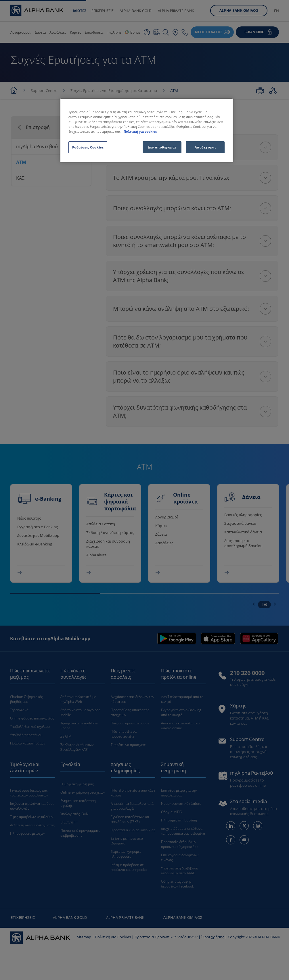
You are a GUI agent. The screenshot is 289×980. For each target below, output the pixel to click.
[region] (146, 130)
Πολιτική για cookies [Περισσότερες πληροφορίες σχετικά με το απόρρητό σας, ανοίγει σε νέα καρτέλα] (140, 131)
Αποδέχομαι (205, 147)
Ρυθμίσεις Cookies (88, 147)
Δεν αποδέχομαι (162, 147)
